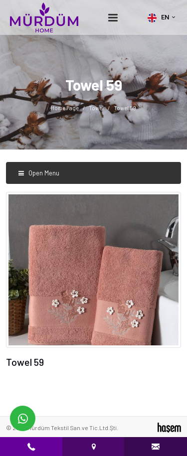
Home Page (65, 108)
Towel (96, 108)
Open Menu (38, 173)
